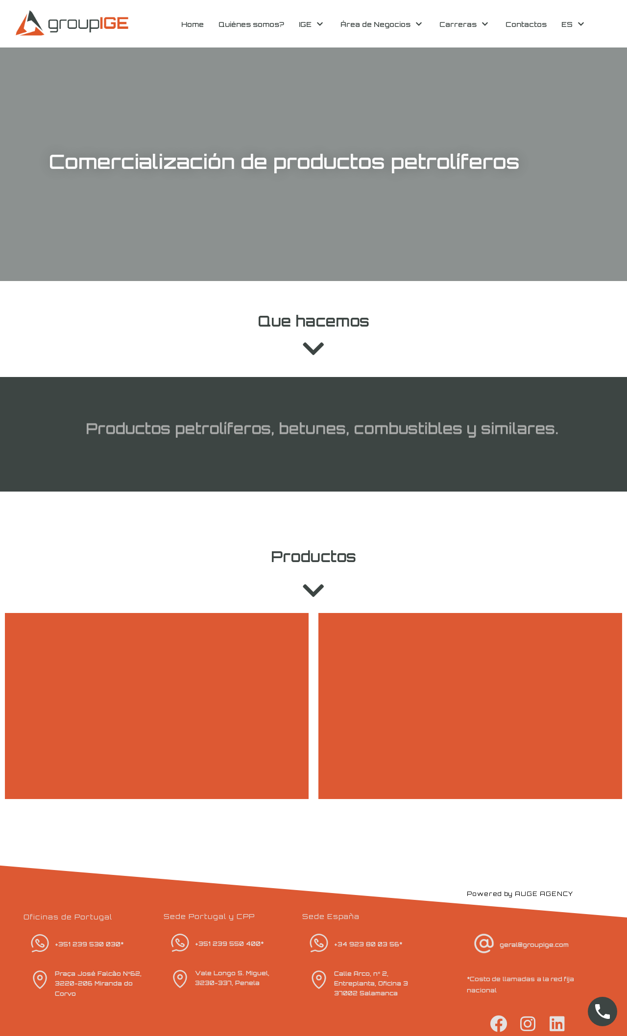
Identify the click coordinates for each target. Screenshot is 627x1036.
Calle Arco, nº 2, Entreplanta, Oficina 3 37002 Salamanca (371, 983)
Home (192, 24)
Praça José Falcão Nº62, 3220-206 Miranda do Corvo (98, 983)
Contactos (526, 24)
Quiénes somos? (251, 24)
